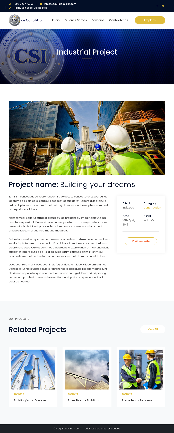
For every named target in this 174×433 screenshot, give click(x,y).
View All (153, 329)
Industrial (19, 393)
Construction (152, 207)
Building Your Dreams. (30, 400)
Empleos (150, 20)
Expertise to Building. (83, 400)
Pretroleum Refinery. (137, 400)
